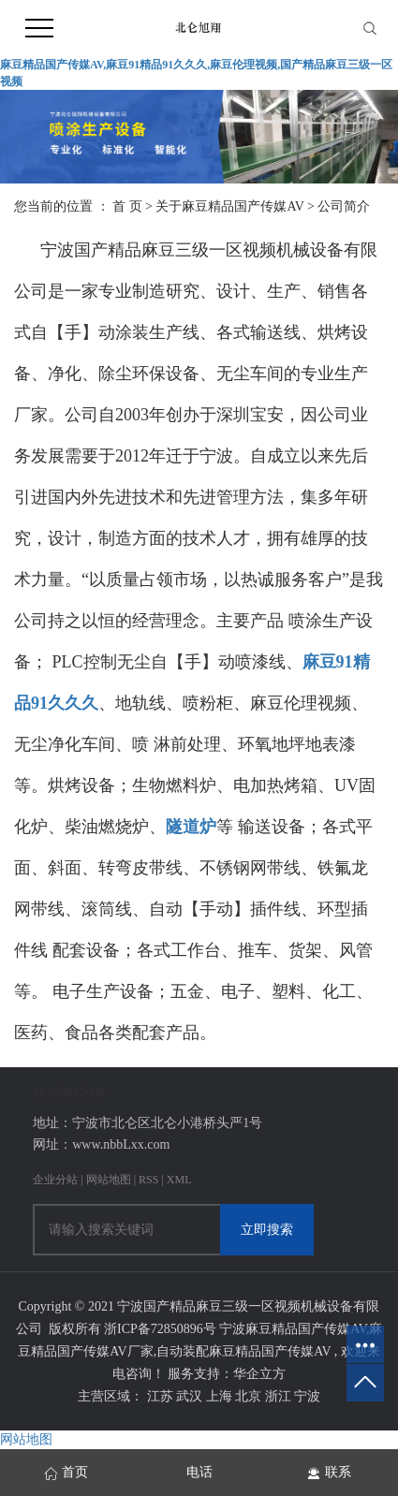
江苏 (162, 1396)
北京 (250, 1396)
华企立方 (259, 1374)
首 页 (127, 206)
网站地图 (110, 1179)
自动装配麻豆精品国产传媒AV (243, 1351)
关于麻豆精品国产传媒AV (231, 206)
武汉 (191, 1396)
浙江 (280, 1396)
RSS (148, 1179)
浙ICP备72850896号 (160, 1329)
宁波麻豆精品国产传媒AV (292, 1329)
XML (179, 1179)
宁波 (307, 1396)
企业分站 (55, 1179)
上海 (221, 1396)
